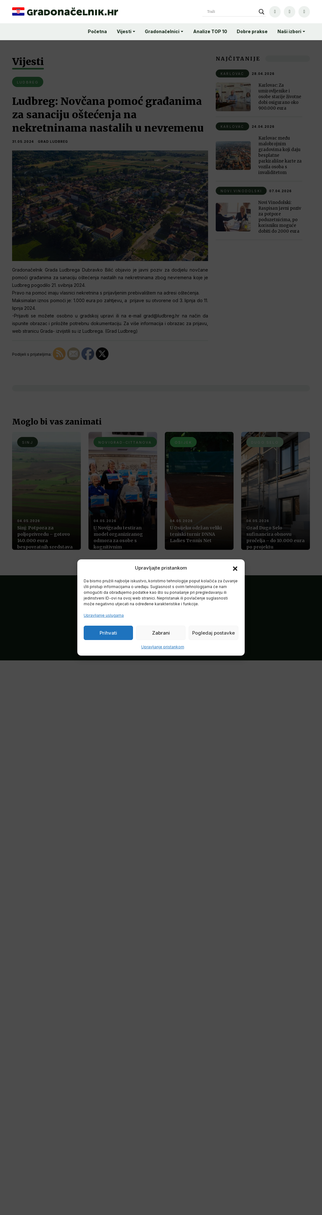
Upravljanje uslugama (104, 615)
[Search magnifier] (261, 11)
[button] (235, 568)
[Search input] (231, 11)
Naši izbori (289, 31)
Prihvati (108, 633)
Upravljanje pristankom (162, 646)
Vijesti (124, 31)
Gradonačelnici (162, 31)
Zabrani (161, 633)
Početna (97, 31)
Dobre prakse (252, 31)
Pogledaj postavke (213, 633)
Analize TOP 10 (210, 31)
